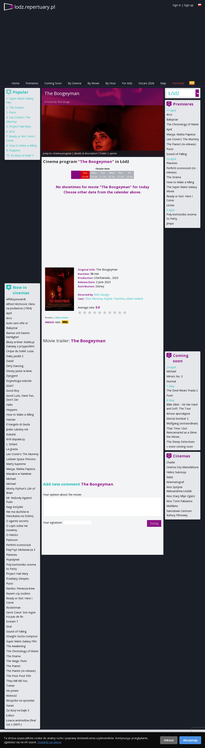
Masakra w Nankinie (18, 474)
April (169, 129)
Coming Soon (53, 83)
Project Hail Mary (20, 126)
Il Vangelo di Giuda (18, 424)
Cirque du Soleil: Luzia (20, 351)
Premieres (32, 83)
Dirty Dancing (15, 366)
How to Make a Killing (180, 182)
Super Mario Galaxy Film (21, 641)
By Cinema (74, 83)
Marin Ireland (134, 298)
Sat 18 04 (75, 174)
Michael (171, 371)
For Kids (127, 83)
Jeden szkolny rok (17, 429)
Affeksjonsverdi (16, 299)
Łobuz (10, 715)
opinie (113, 153)
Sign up (188, 5)
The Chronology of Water (182, 124)
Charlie (170, 462)
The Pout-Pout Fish (18, 676)
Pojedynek (12, 559)
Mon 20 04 (94, 174)
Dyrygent (12, 376)
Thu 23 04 (120, 174)
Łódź (173, 93)
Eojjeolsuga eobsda (18, 381)
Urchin (170, 205)
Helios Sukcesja (176, 472)
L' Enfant (11, 444)
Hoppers (14, 150)
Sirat (9, 626)
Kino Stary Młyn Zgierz (180, 496)
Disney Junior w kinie (19, 371)
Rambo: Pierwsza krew (20, 588)
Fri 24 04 (129, 174)
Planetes (171, 163)
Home (15, 83)
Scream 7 (12, 621)
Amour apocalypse (178, 413)
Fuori (169, 395)
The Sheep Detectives (180, 442)
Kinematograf (175, 482)
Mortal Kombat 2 (177, 418)
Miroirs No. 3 (174, 376)
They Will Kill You (16, 681)
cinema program (62, 153)
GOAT (10, 386)
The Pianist (13, 666)
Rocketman (13, 607)
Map (163, 83)
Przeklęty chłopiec (17, 578)
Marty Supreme (16, 464)
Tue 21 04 (102, 174)
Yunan (10, 705)
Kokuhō (11, 434)
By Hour (110, 83)
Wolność (11, 695)
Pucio (169, 149)
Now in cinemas (21, 290)
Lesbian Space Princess (21, 459)
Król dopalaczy (15, 439)
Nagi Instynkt (14, 507)
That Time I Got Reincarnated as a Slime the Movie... (181, 433)
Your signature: (53, 522)
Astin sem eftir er (17, 323)
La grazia (12, 449)
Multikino (172, 506)
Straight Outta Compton (22, 636)
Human (10, 419)
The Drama (173, 177)
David (9, 361)
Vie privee (12, 690)
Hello (9, 404)
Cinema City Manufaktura (182, 467)
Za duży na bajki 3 (22, 155)
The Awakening (16, 646)
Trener (10, 685)
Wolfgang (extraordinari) (182, 423)
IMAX (169, 477)
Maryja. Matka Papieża (180, 134)
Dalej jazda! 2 (14, 356)
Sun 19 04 (85, 174)
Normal (171, 381)
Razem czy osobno (18, 593)
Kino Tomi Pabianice (179, 501)
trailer (103, 153)
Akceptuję (190, 740)
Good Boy (12, 390)
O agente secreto (17, 521)
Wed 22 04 (111, 174)
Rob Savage (64, 102)
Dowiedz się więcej (49, 742)
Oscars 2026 (146, 83)
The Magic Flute (16, 661)
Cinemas (181, 456)
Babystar (172, 119)
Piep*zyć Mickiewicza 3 (20, 550)
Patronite (178, 83)
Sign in (177, 5)
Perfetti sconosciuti (18, 545)
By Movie (93, 83)
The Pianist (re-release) (181, 144)
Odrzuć (169, 740)
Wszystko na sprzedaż (20, 700)
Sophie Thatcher (114, 298)
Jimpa (170, 223)
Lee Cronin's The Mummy (182, 139)
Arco (169, 114)
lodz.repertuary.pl (34, 6)
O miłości (12, 535)
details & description (86, 153)
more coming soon (181, 446)
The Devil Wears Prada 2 (182, 390)
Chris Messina (93, 298)
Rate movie (61, 317)
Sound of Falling (176, 154)
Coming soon (180, 358)
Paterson (12, 540)
